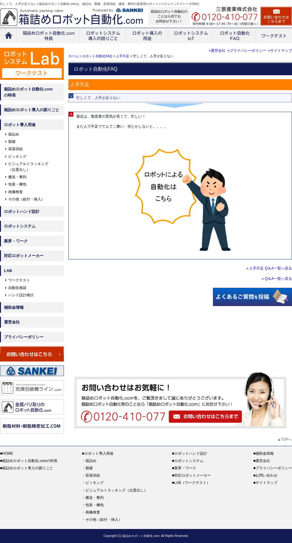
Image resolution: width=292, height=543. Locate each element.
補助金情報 (14, 307)
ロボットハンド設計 (22, 211)
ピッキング (17, 156)
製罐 (12, 141)
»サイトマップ (280, 50)
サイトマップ (266, 483)
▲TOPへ (284, 439)
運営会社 (12, 322)
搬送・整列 (17, 177)
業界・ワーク (16, 241)
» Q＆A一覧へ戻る (277, 279)
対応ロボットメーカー (23, 255)
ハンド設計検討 (21, 295)
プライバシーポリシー (23, 337)
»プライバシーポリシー (247, 50)
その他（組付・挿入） (26, 199)
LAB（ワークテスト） (192, 483)
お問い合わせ (266, 475)
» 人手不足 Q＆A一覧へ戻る (269, 268)
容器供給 (15, 149)
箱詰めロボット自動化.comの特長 (28, 92)
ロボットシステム (20, 226)
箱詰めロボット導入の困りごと (31, 110)
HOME (7, 453)
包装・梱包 (17, 184)
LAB (8, 270)
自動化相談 (17, 288)
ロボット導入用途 (20, 124)
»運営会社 (217, 50)
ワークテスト (19, 280)
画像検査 (15, 192)
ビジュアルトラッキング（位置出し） (116, 490)
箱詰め (13, 134)
